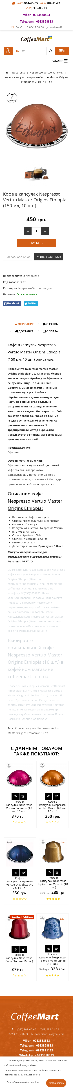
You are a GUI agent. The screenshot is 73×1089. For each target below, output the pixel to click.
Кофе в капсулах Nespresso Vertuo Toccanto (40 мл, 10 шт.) (19, 806)
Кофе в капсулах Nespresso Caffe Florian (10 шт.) (19, 958)
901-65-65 (27, 3)
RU (17, 50)
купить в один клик (48, 256)
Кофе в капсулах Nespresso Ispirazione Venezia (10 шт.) (53, 882)
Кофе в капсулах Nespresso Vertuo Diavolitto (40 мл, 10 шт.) (19, 883)
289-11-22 (50, 3)
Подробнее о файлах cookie (22, 1082)
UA (23, 50)
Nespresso (32, 276)
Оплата (50, 331)
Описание (24, 324)
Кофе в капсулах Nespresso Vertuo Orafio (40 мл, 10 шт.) (52, 806)
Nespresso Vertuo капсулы (35, 288)
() (62, 50)
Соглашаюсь (56, 1083)
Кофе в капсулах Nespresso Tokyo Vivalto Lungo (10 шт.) (52, 959)
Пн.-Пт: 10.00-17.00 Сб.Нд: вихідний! (36, 27)
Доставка (24, 331)
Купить (36, 243)
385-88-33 (36, 8)
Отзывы (50, 324)
